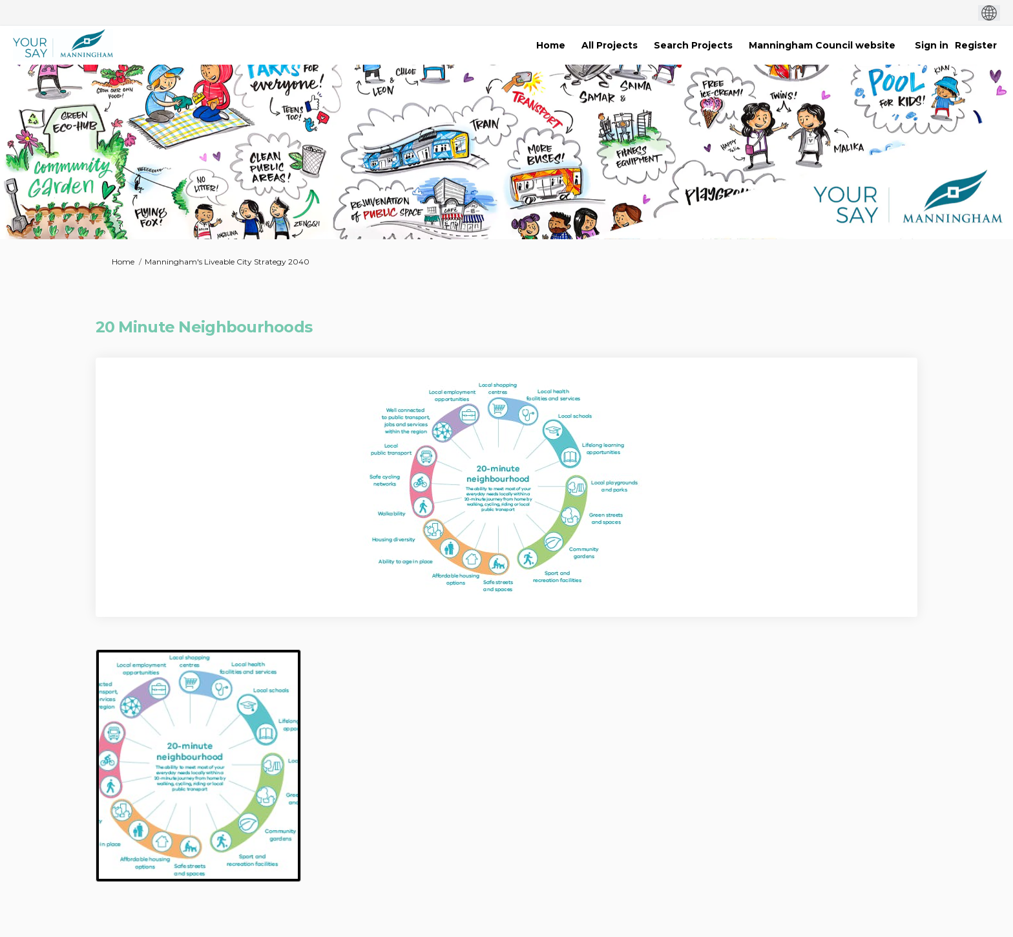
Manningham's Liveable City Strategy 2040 (227, 261)
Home (123, 261)
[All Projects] (609, 45)
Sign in (931, 45)
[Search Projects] (693, 45)
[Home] (551, 45)
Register (976, 45)
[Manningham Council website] (822, 45)
